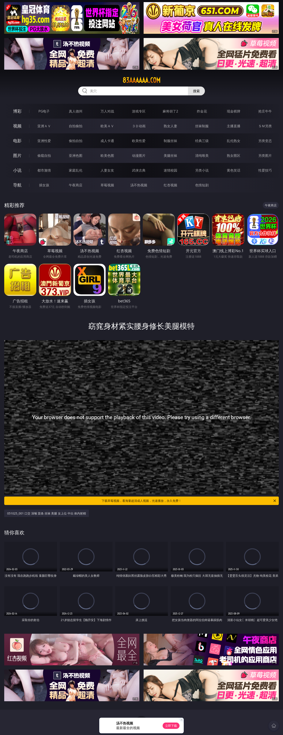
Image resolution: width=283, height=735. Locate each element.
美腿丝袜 (170, 155)
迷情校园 (170, 170)
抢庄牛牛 (265, 111)
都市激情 (44, 170)
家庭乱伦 (75, 170)
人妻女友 (107, 170)
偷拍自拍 (75, 140)
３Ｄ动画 (139, 126)
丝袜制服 (202, 126)
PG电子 (44, 111)
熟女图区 (233, 155)
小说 (17, 170)
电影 (17, 140)
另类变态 (265, 140)
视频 (17, 126)
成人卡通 (107, 140)
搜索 (196, 91)
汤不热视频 (138, 185)
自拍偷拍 (75, 126)
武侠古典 (139, 170)
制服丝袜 (170, 140)
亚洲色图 (75, 155)
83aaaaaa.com (141, 80)
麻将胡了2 (170, 111)
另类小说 (202, 170)
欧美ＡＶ (107, 126)
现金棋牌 (233, 111)
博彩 (17, 111)
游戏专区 (139, 111)
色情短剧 (202, 185)
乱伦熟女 (233, 140)
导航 (17, 185)
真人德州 (75, 111)
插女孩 (44, 185)
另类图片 (265, 155)
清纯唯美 (202, 155)
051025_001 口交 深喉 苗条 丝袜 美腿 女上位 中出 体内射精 (46, 513)
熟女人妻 (170, 126)
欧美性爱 (139, 140)
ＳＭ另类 (265, 126)
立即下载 (171, 726)
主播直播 (233, 126)
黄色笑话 (233, 170)
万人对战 (107, 111)
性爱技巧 (265, 170)
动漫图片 (139, 155)
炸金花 (202, 111)
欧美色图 (107, 155)
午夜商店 (75, 185)
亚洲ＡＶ (44, 126)
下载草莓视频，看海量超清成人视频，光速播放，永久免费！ (189, 500)
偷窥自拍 (44, 155)
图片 (17, 155)
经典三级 (202, 140)
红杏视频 (170, 185)
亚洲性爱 (44, 140)
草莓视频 (107, 185)
